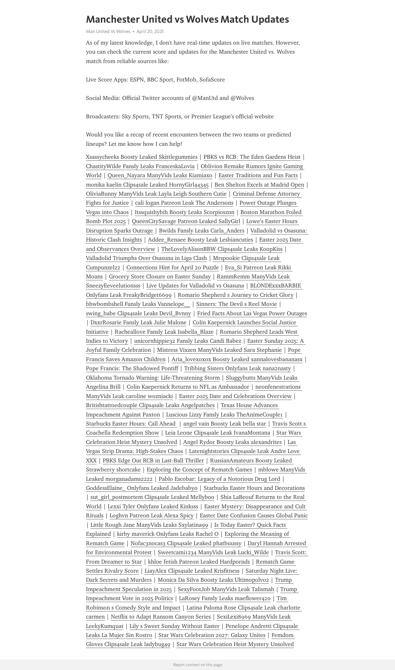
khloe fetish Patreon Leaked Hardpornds (199, 561)
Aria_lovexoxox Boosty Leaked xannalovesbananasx (237, 359)
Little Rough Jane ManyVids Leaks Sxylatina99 (149, 524)
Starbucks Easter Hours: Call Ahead (131, 423)
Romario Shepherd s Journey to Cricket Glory (236, 294)
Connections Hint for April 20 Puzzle (172, 267)
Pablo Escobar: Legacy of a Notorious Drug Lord (219, 478)
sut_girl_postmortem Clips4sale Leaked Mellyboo (152, 497)
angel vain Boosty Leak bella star (224, 423)
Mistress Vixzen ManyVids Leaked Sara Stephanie (219, 349)
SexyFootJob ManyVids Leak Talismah (226, 589)
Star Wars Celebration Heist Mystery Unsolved (235, 644)
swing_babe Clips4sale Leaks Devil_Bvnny (138, 313)
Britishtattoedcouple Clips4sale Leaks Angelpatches (150, 405)
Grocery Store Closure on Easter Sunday (160, 276)
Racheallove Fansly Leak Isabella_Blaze (164, 331)
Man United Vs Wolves (108, 31)
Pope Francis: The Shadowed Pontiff (132, 368)
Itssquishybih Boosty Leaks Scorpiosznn (184, 212)
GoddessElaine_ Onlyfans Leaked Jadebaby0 (142, 488)
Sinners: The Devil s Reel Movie (236, 304)
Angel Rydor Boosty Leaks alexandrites (232, 442)
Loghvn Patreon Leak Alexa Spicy (152, 515)
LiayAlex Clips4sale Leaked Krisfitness (192, 570)
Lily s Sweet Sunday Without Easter (174, 626)
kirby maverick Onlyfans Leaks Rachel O (168, 533)
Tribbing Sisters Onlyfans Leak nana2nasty (237, 368)
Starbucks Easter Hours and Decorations (254, 488)
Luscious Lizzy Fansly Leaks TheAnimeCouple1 (224, 414)
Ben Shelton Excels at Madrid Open (259, 184)
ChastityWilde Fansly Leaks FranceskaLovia (140, 166)
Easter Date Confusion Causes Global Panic (254, 515)
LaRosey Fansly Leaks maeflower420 (225, 598)
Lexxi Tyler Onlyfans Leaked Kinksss (153, 506)
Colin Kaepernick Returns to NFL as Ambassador (188, 386)
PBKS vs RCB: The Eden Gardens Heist (252, 156)
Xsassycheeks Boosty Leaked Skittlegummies (142, 156)
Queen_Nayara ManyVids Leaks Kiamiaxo (160, 175)
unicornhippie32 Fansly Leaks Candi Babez (187, 340)
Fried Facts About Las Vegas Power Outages (252, 313)
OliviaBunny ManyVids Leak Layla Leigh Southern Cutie (156, 193)
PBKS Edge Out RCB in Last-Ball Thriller (153, 460)
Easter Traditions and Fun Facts (258, 175)
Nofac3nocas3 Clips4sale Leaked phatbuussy (186, 543)
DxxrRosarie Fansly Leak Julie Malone (139, 322)
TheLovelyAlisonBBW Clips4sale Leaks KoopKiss (222, 249)
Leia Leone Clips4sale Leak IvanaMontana (217, 432)
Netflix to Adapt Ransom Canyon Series (161, 616)
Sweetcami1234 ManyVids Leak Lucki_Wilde (213, 552)
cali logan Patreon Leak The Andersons (184, 202)
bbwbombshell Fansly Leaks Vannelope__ (138, 304)
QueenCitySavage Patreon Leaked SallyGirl (186, 221)
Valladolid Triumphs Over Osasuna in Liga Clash (146, 258)
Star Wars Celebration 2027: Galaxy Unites (211, 635)
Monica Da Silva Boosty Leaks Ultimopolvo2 (213, 579)
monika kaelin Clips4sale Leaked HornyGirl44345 (147, 184)
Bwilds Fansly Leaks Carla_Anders (201, 230)
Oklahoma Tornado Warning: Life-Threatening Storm (153, 377)
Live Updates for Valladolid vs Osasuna (195, 285)
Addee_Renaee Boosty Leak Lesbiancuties (200, 239)
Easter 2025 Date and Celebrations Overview (235, 396)
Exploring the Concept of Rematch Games (199, 469)
